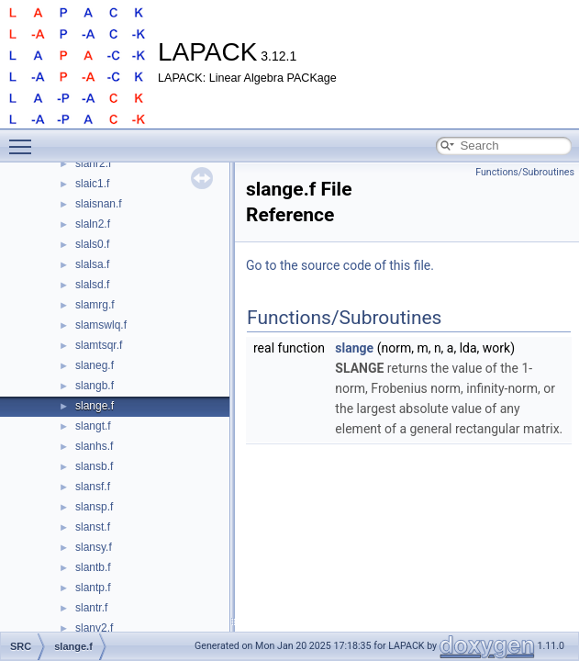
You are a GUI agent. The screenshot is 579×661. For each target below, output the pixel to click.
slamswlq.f (101, 325)
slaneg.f (94, 365)
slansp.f (94, 506)
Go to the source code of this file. (340, 265)
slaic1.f (92, 183)
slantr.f (91, 607)
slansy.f (93, 547)
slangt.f (93, 426)
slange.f (94, 405)
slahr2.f (93, 163)
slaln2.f (92, 224)
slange (354, 348)
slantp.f (93, 587)
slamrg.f (95, 304)
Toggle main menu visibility (24, 138)
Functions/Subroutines (524, 172)
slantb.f (93, 567)
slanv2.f (94, 628)
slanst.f (92, 527)
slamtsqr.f (98, 345)
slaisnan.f (98, 203)
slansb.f (94, 466)
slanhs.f (94, 446)
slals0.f (92, 244)
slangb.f (94, 385)
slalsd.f (92, 284)
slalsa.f (92, 264)
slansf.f (92, 486)
